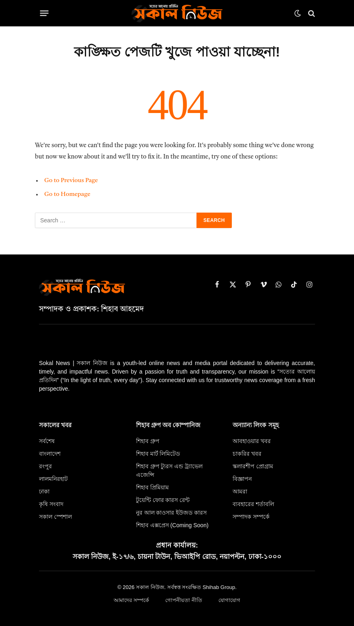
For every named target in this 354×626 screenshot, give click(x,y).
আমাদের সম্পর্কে (130, 600)
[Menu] (44, 13)
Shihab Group (219, 587)
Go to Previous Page (71, 181)
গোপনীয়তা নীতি (184, 600)
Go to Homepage (67, 194)
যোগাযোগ (231, 600)
